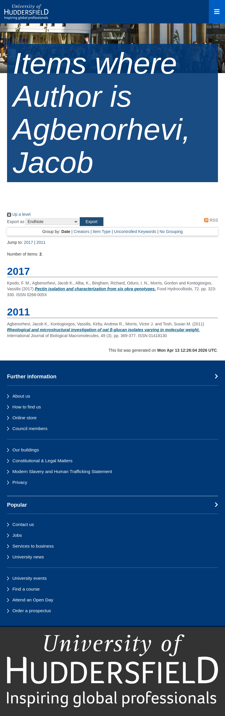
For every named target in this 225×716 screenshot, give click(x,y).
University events (29, 578)
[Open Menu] (217, 11)
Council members (29, 428)
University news (28, 556)
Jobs (17, 535)
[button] (91, 221)
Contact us (23, 524)
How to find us (26, 406)
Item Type (101, 231)
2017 (28, 242)
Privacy (19, 482)
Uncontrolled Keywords (135, 231)
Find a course (26, 588)
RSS (210, 220)
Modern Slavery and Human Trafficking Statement (62, 471)
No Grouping (171, 231)
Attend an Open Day (32, 599)
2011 (40, 242)
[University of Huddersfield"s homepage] (112, 670)
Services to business (33, 546)
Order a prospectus (31, 610)
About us (21, 396)
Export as (15, 221)
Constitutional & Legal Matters (42, 460)
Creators (81, 231)
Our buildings (25, 449)
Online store (24, 417)
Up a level (18, 214)
